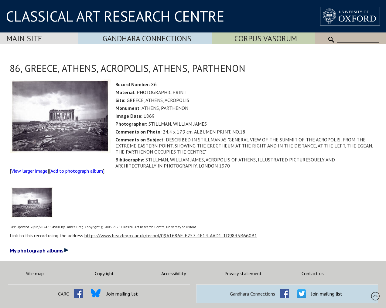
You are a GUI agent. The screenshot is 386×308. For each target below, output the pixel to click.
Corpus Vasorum (265, 38)
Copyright (104, 273)
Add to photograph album (76, 171)
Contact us (313, 273)
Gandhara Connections (147, 38)
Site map (35, 273)
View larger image (29, 171)
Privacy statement (243, 273)
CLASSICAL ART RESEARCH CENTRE (115, 16)
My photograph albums (39, 250)
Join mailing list (122, 294)
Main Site (24, 38)
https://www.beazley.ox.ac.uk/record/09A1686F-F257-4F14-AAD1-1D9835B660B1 (170, 235)
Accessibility (173, 273)
